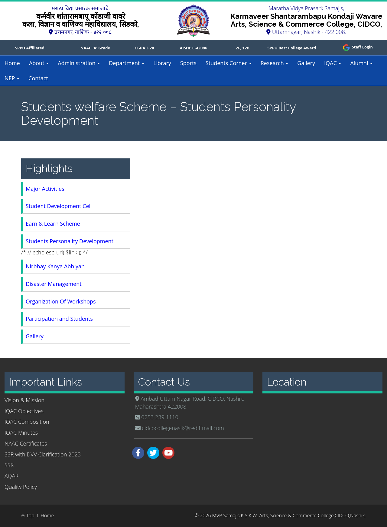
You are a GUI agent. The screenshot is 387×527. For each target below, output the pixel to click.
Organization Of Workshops (61, 301)
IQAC (332, 63)
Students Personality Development (69, 241)
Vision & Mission (24, 400)
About (39, 63)
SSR (9, 465)
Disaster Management (54, 283)
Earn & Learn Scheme (53, 223)
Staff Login (357, 47)
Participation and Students (59, 318)
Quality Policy (21, 486)
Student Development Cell (59, 206)
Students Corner (229, 63)
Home (12, 63)
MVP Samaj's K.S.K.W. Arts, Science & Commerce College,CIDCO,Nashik (288, 515)
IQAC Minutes (21, 432)
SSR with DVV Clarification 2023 (43, 454)
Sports (188, 63)
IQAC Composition (27, 421)
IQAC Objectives (24, 411)
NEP (12, 78)
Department (126, 63)
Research (274, 63)
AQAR (11, 475)
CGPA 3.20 (144, 48)
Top (27, 515)
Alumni (361, 63)
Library (162, 63)
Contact (38, 78)
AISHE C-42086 (193, 48)
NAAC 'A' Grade (95, 48)
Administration (79, 63)
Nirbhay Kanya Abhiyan (55, 266)
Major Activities (45, 188)
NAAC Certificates (26, 443)
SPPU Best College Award (291, 48)
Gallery (306, 63)
